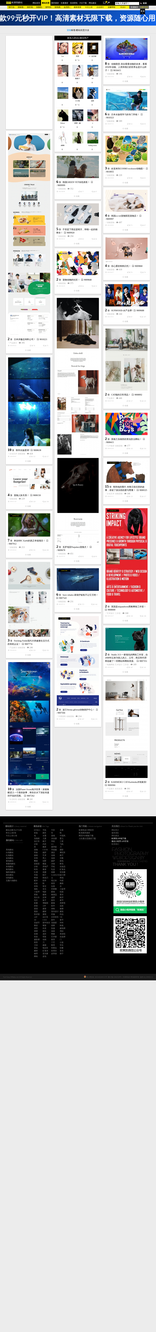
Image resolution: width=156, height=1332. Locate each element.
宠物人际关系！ (70, 760)
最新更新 (77, 7)
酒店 (53, 852)
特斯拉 (54, 948)
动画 (53, 855)
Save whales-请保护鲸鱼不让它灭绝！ (31, 919)
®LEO (122, 7)
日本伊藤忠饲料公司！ (25, 390)
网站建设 (92, 3)
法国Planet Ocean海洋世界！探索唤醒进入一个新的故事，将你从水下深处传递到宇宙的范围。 (28, 1122)
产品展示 (13, 393)
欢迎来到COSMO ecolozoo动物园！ (79, 235)
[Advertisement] (29, 82)
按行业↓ (12, 7)
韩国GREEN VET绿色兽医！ (76, 283)
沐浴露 (54, 838)
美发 (36, 937)
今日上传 (89, 7)
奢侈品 (54, 895)
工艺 (53, 942)
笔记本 (54, 880)
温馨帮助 (111, 7)
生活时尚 (13, 1129)
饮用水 (54, 951)
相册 (53, 872)
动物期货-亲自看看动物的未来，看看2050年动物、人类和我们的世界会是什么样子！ (29, 162)
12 (104, 3)
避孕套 (54, 847)
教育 (53, 945)
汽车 (53, 830)
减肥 (53, 897)
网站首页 (36, 3)
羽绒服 (54, 850)
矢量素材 (64, 3)
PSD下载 (83, 3)
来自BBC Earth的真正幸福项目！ (78, 805)
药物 (53, 914)
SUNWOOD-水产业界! (73, 472)
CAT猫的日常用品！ (72, 556)
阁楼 (53, 934)
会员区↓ (67, 7)
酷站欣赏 (45, 3)
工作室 (20, 878)
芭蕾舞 (54, 889)
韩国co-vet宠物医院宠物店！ (76, 330)
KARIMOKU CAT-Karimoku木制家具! (80, 1144)
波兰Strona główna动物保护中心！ (79, 1020)
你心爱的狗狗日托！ (72, 427)
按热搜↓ (58, 7)
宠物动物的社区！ (22, 437)
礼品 (53, 869)
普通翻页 (134, 7)
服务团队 (115, 833)
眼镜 (53, 892)
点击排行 (100, 7)
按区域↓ (30, 7)
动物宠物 (13, 169)
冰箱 (53, 864)
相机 (36, 889)
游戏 (53, 836)
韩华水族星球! (71, 667)
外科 (61, 923)
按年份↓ (48, 7)
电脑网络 (13, 977)
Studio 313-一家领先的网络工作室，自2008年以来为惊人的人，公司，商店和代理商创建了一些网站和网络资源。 (29, 970)
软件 (53, 906)
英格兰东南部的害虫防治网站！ (78, 711)
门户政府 (62, 718)
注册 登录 (144, 7)
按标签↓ (21, 7)
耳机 (53, 841)
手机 (53, 866)
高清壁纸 (74, 3)
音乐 (44, 889)
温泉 (53, 858)
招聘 (53, 925)
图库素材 (55, 3)
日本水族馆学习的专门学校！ (77, 181)
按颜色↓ (39, 7)
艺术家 (54, 937)
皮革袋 (54, 953)
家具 (53, 939)
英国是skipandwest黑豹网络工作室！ (31, 871)
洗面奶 (54, 923)
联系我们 (115, 844)
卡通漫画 (62, 1027)
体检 (53, 909)
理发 (44, 937)
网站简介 (115, 830)
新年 (53, 900)
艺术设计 (13, 878)
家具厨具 (70, 1151)
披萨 (53, 861)
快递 (53, 928)
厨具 (53, 883)
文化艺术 (62, 671)
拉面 (53, 886)
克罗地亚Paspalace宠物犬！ (27, 704)
